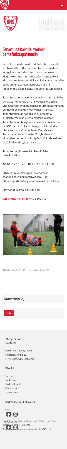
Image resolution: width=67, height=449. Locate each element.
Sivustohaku (12, 299)
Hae (9, 312)
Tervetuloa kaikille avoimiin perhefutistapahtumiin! (24, 51)
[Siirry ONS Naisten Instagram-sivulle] (15, 428)
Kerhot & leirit (13, 384)
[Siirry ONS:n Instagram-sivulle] (15, 415)
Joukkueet (11, 380)
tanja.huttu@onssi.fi (15, 198)
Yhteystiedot (12, 392)
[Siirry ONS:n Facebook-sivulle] (8, 415)
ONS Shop (11, 388)
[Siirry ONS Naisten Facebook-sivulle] (8, 428)
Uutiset (9, 375)
